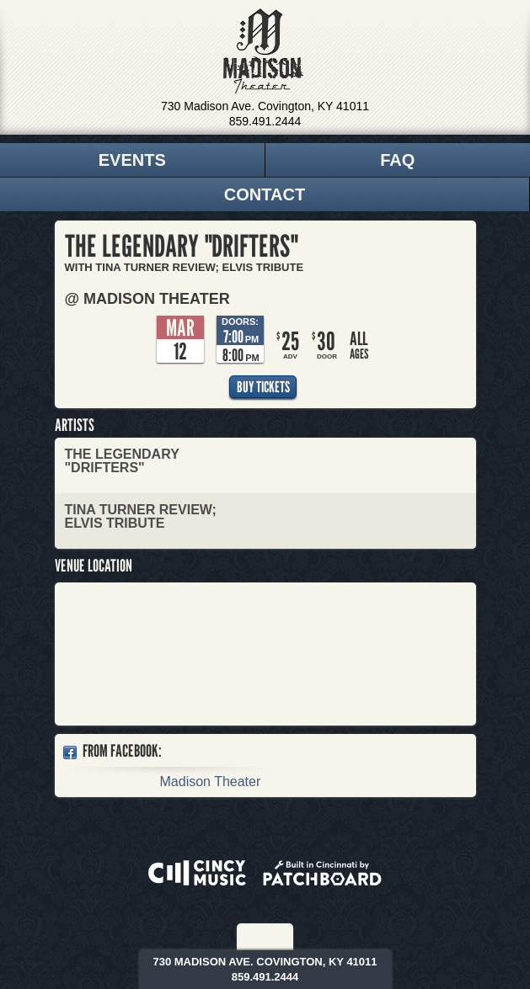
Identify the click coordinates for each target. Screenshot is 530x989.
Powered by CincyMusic (197, 872)
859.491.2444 (265, 121)
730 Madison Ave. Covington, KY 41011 (265, 106)
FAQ (397, 160)
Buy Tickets (263, 387)
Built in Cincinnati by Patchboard (322, 872)
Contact (264, 194)
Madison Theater (263, 51)
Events (132, 160)
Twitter (277, 937)
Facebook (254, 937)
